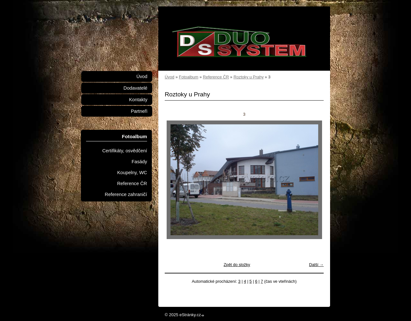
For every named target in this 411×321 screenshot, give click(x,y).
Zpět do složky (236, 264)
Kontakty (138, 99)
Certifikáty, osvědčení (124, 150)
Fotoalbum (188, 77)
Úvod (169, 77)
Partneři (139, 111)
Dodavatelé (135, 88)
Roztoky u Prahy (248, 77)
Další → (316, 264)
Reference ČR (216, 77)
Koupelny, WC (132, 172)
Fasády (139, 161)
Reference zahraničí (126, 194)
